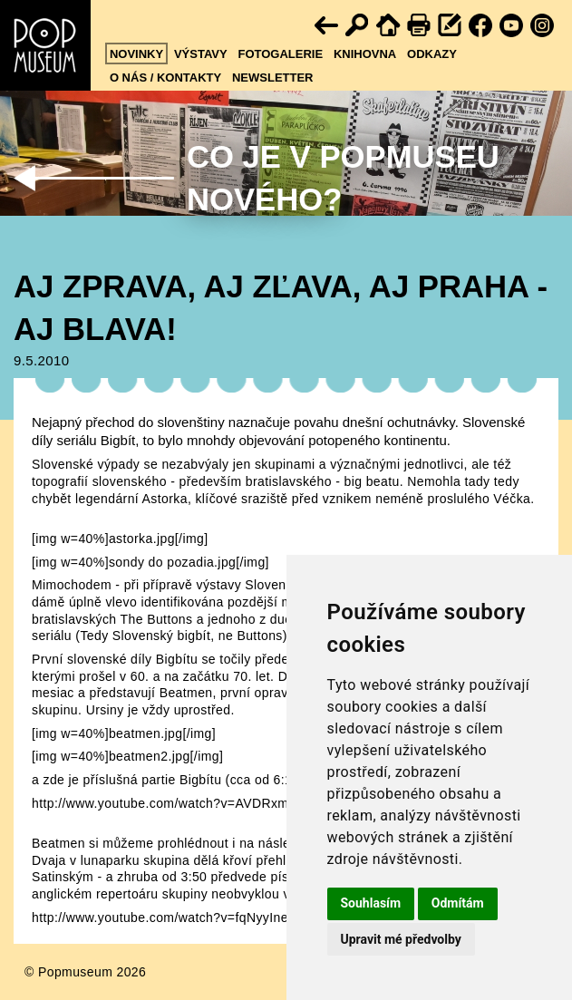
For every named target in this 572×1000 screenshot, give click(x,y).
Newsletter (273, 77)
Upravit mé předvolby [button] (401, 939)
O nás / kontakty (165, 77)
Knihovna (365, 54)
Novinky (136, 54)
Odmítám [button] (457, 903)
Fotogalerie (280, 54)
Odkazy (432, 54)
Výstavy (201, 54)
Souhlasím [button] (371, 903)
